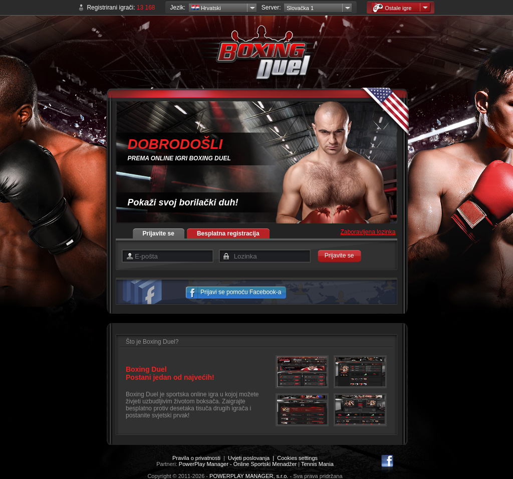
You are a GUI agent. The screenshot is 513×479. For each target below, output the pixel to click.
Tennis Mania (317, 464)
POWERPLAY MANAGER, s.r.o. (248, 476)
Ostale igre (392, 8)
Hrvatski (206, 8)
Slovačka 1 (300, 8)
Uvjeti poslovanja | (252, 458)
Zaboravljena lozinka (367, 231)
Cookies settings (297, 458)
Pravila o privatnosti (196, 458)
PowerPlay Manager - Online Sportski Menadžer (238, 464)
